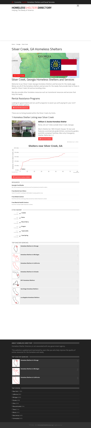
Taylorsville (24, 231)
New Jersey (16, 415)
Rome (23, 217)
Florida (15, 400)
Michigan (15, 397)
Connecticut (16, 418)
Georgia (18, 44)
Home (13, 44)
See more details (45, 139)
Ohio (14, 403)
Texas (14, 409)
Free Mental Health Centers (20, 202)
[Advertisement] (45, 27)
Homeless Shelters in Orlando (30, 272)
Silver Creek (25, 44)
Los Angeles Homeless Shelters (30, 297)
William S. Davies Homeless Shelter (52, 121)
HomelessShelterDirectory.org (45, 425)
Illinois (14, 412)
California (15, 394)
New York (15, 391)
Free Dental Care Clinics (19, 191)
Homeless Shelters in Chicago (29, 246)
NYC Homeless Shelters (28, 280)
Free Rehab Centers (18, 197)
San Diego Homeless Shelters (29, 289)
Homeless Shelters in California (30, 263)
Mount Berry (25, 222)
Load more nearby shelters (21, 177)
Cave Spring (24, 235)
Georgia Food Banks (18, 185)
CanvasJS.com (76, 172)
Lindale (23, 213)
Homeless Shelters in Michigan (30, 254)
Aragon (23, 226)
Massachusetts (17, 406)
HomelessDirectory (32, 7)
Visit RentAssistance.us (20, 108)
